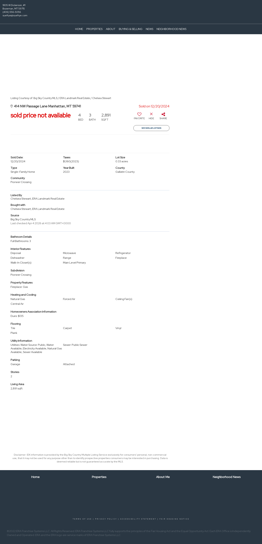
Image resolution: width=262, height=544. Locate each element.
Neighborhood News (171, 29)
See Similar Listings (151, 128)
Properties (94, 29)
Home (79, 29)
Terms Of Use (82, 519)
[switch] (139, 117)
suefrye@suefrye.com (15, 15)
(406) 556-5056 (12, 12)
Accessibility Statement (138, 519)
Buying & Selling (130, 29)
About (110, 29)
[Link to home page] (131, 8)
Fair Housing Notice (174, 519)
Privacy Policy (106, 519)
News (149, 29)
